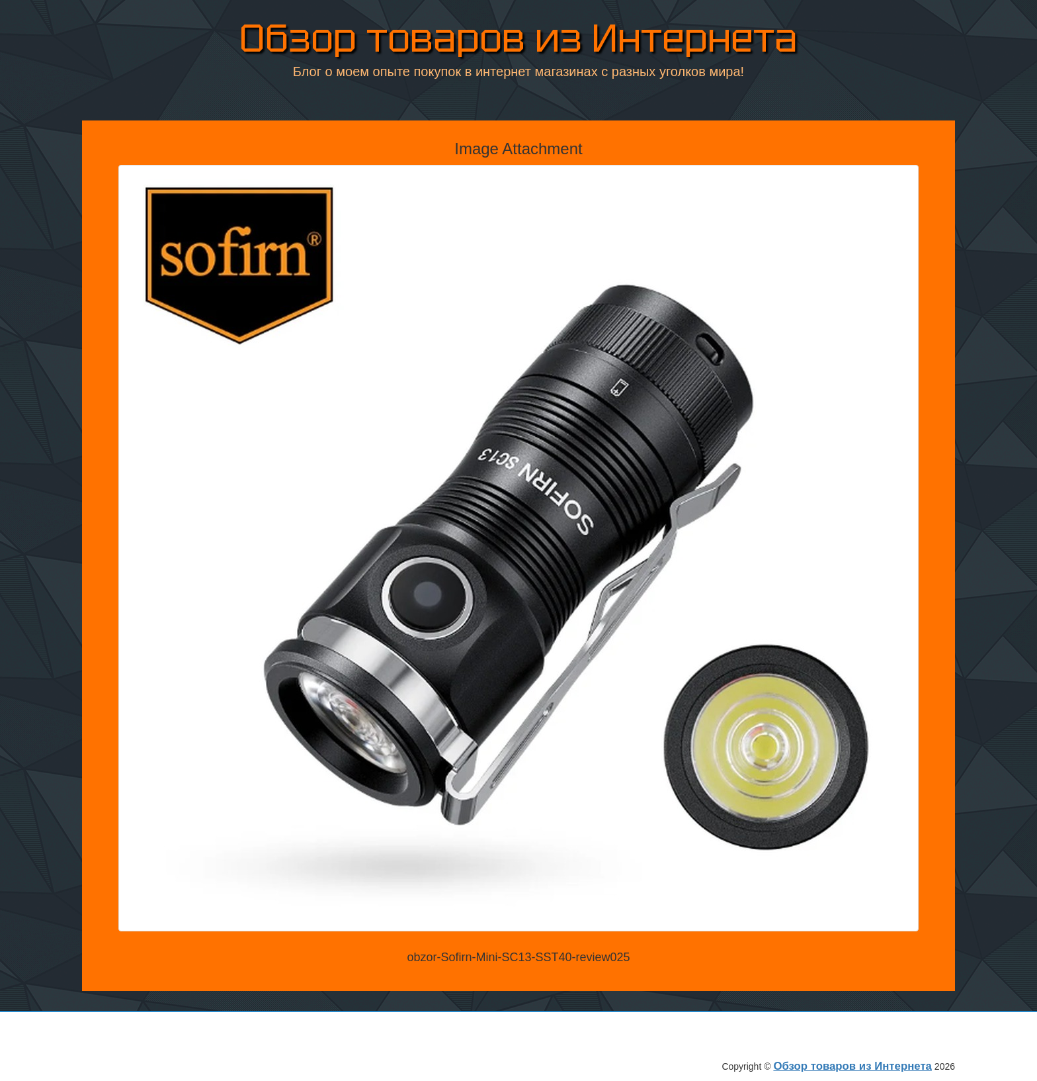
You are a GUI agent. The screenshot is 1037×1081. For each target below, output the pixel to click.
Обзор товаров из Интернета (518, 39)
